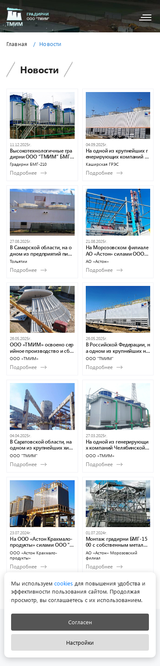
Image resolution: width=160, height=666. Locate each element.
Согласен (80, 622)
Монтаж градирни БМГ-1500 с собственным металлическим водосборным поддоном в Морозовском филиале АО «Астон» (117, 542)
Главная (16, 43)
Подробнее (23, 172)
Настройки (80, 642)
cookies (62, 583)
